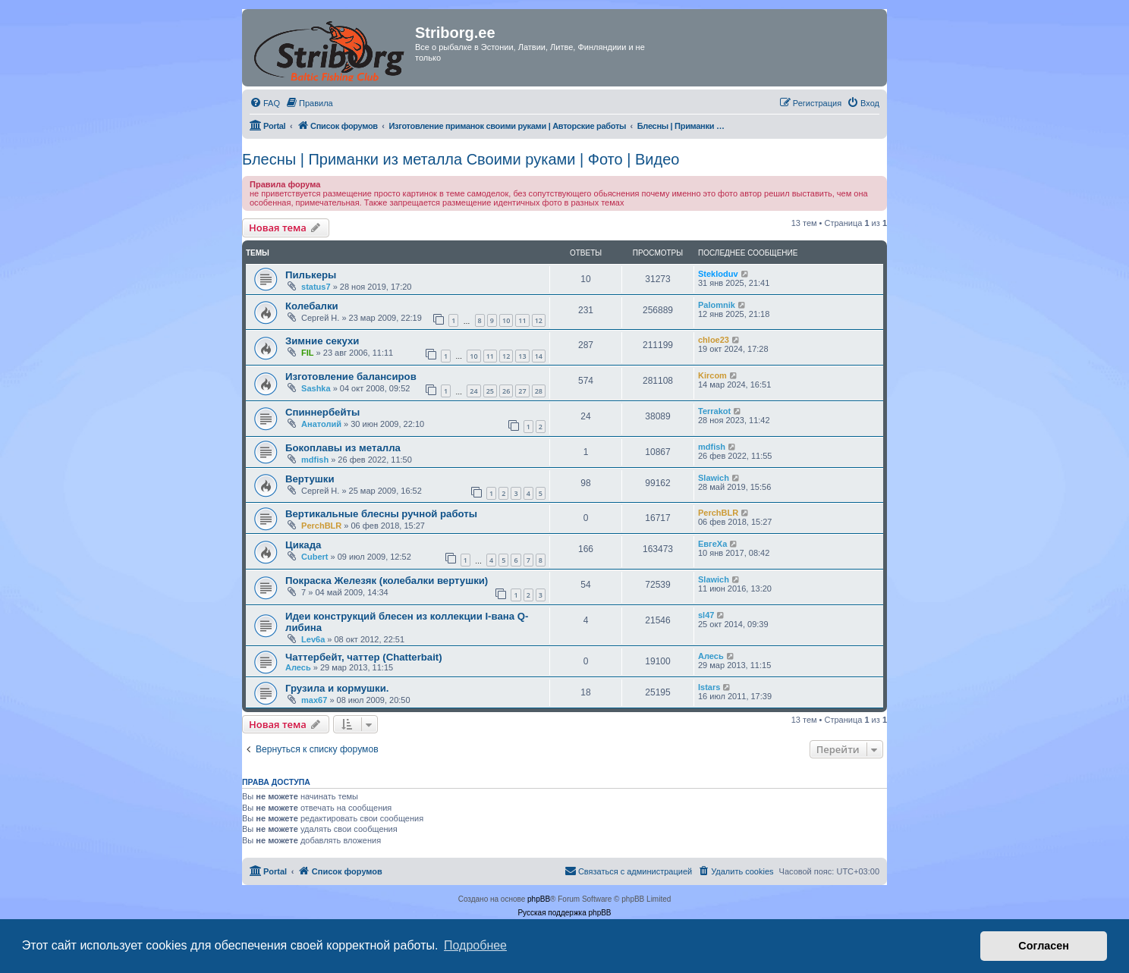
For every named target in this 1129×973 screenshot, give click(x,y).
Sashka (316, 388)
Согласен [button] (1043, 946)
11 (522, 320)
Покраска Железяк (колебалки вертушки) (386, 580)
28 (538, 391)
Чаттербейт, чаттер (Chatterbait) (363, 657)
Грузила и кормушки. (336, 688)
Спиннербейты (322, 412)
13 (522, 356)
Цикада (303, 545)
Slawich (713, 477)
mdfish (315, 459)
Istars (709, 687)
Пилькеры (310, 275)
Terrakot (714, 411)
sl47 (706, 615)
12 (538, 320)
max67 (314, 700)
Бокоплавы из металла (343, 448)
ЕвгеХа (712, 543)
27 (522, 391)
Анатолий (321, 423)
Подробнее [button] (475, 945)
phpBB (538, 899)
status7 (316, 286)
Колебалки (311, 306)
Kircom (712, 375)
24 (473, 391)
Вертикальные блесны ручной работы (381, 513)
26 (506, 391)
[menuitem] (265, 103)
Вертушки (310, 479)
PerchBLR (321, 525)
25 (490, 391)
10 (506, 320)
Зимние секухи (322, 341)
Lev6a (313, 639)
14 (538, 356)
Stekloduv (718, 273)
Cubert (314, 556)
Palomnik (716, 304)
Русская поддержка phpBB (564, 913)
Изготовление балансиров (351, 376)
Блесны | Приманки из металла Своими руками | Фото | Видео (460, 159)
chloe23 (713, 339)
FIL (307, 352)
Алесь (298, 667)
